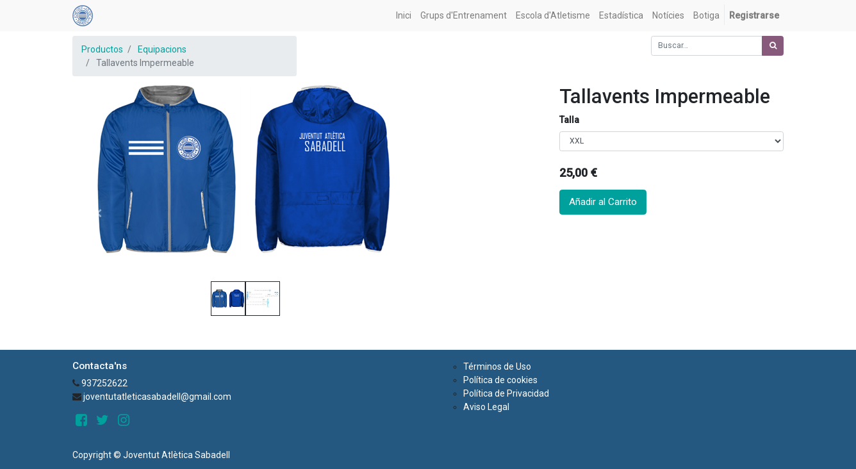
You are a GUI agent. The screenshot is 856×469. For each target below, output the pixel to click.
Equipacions (162, 49)
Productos (102, 49)
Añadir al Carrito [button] (603, 202)
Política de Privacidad (506, 393)
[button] (98, 213)
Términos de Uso (497, 366)
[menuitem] (403, 15)
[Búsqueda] (773, 46)
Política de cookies (500, 380)
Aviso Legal (486, 407)
